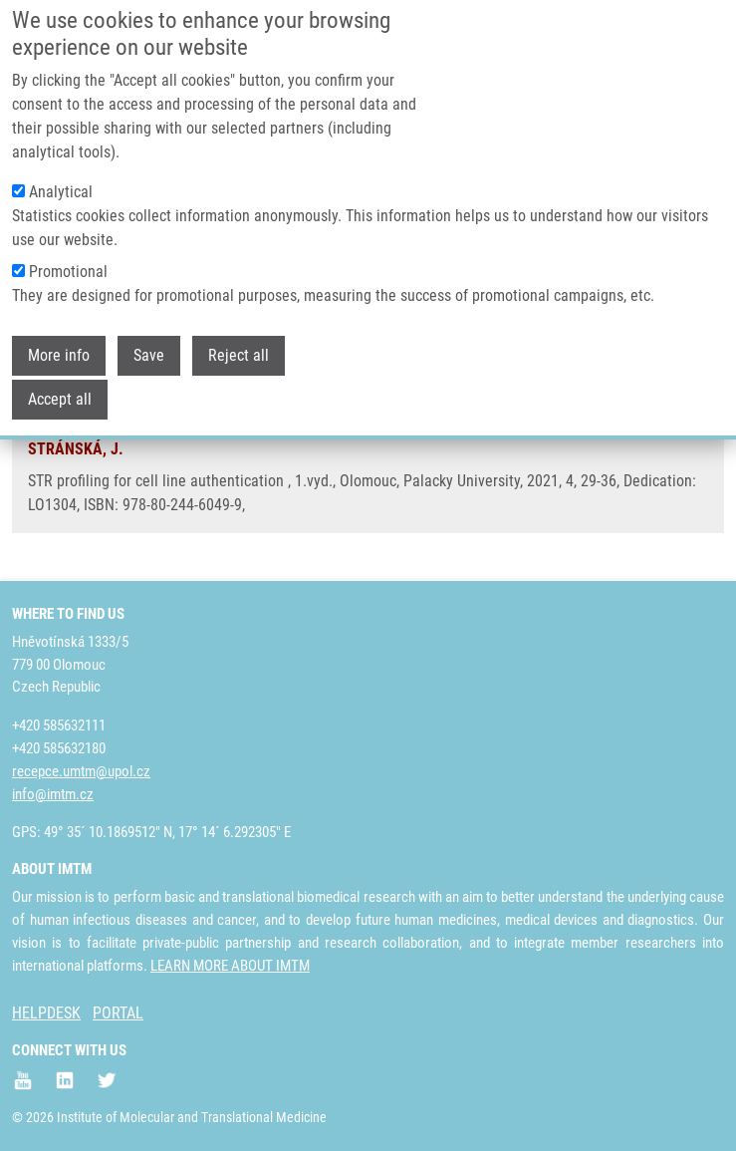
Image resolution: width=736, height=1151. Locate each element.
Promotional (68, 254)
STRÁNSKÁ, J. (75, 448)
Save (148, 338)
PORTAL (118, 1013)
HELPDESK (46, 1013)
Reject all (238, 338)
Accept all (60, 382)
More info (59, 338)
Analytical (61, 174)
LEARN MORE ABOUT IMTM (230, 966)
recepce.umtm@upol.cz (81, 771)
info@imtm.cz (53, 794)
